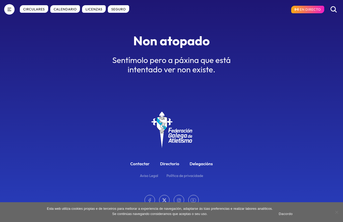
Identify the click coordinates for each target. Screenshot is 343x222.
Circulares (34, 9)
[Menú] (9, 9)
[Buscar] (333, 9)
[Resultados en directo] (307, 9)
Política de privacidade (184, 175)
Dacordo (286, 214)
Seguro (118, 9)
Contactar (139, 163)
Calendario (65, 9)
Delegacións (201, 163)
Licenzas (93, 9)
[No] (336, 212)
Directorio (169, 163)
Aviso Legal (149, 175)
